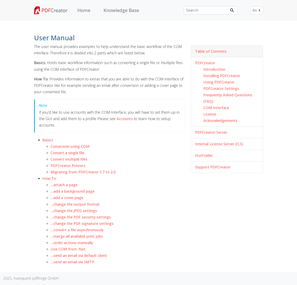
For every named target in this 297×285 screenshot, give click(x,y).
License (209, 114)
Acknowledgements (220, 120)
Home (83, 10)
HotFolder (204, 155)
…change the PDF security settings (81, 217)
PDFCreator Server (211, 132)
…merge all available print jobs (77, 236)
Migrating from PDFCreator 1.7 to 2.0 (83, 171)
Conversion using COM (70, 146)
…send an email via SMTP (72, 261)
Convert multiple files (69, 159)
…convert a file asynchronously (77, 229)
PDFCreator (205, 62)
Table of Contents (211, 51)
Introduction (214, 69)
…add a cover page (67, 197)
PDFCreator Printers (68, 165)
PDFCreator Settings (221, 88)
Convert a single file (67, 152)
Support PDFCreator (213, 167)
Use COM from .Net (68, 249)
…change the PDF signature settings (82, 223)
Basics (47, 139)
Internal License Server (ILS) (219, 143)
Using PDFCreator (219, 82)
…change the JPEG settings (74, 210)
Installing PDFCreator (221, 75)
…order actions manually (72, 242)
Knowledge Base (121, 10)
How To (49, 178)
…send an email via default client (79, 255)
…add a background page (72, 191)
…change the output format (75, 204)
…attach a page (64, 184)
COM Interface (216, 107)
